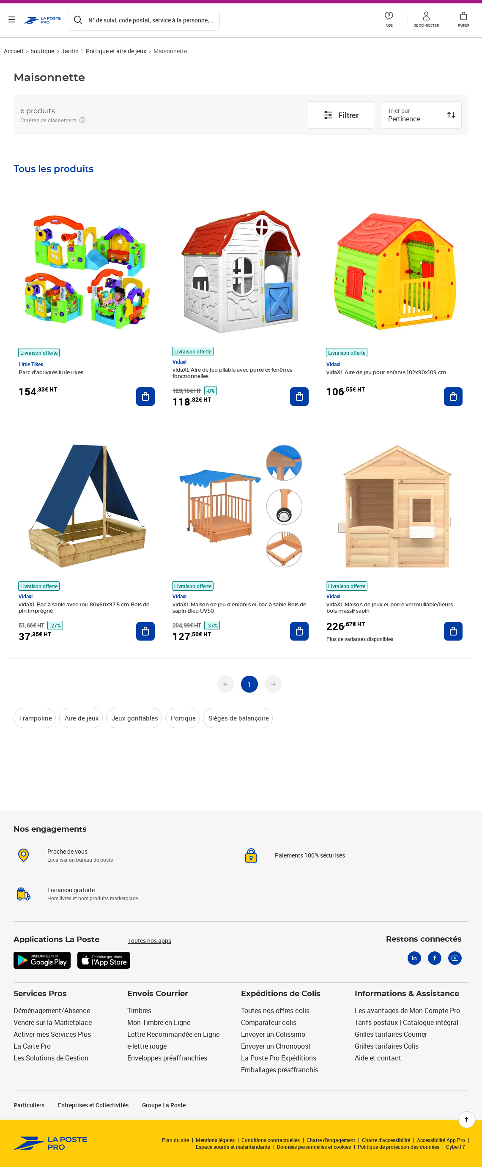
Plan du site (175, 1140)
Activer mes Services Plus (52, 1034)
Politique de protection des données (398, 1146)
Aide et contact (378, 1058)
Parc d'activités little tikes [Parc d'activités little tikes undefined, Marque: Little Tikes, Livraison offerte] (51, 372)
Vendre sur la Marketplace (53, 1022)
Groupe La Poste (164, 1105)
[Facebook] (434, 958)
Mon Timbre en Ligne (158, 1022)
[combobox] (414, 119)
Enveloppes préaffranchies (167, 1058)
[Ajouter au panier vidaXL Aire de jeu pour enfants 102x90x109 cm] (453, 396)
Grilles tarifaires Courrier (391, 1034)
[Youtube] (455, 958)
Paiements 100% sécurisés (310, 855)
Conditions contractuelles (270, 1140)
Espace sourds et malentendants (233, 1146)
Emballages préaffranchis (279, 1069)
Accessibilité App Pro (441, 1140)
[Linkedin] (414, 958)
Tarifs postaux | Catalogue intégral (406, 1022)
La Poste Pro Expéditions (278, 1058)
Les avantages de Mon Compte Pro (407, 1010)
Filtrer (341, 115)
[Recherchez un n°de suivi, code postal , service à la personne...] (144, 20)
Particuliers (29, 1105)
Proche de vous (67, 851)
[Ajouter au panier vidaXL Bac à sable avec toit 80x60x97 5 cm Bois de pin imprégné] (145, 631)
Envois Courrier (157, 994)
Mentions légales (215, 1140)
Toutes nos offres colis (275, 1010)
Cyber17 (455, 1146)
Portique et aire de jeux (116, 51)
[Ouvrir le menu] (11, 20)
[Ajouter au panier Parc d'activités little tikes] (145, 396)
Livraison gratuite (71, 890)
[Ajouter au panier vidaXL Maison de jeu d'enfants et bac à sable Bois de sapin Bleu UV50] (299, 631)
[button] (389, 20)
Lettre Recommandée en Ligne (173, 1034)
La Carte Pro (32, 1046)
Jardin (70, 51)
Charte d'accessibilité (386, 1140)
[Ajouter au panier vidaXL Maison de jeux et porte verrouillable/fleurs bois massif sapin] (453, 631)
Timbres (139, 1010)
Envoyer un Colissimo (273, 1034)
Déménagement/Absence (52, 1010)
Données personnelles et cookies (314, 1146)
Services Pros (40, 994)
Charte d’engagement (331, 1140)
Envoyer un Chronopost (276, 1046)
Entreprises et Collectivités (93, 1105)
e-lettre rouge (147, 1046)
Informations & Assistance (407, 994)
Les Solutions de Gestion (51, 1058)
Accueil (13, 51)
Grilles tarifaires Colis (387, 1046)
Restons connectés (424, 939)
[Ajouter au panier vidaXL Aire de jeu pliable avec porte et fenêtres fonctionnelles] (299, 396)
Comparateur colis (268, 1022)
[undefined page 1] (249, 684)
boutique (42, 51)
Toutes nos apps (149, 941)
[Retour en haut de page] (466, 1119)
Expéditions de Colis (280, 994)
